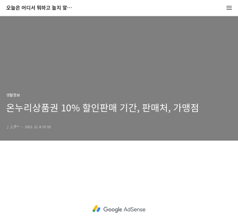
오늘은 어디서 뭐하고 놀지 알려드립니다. (40, 8)
